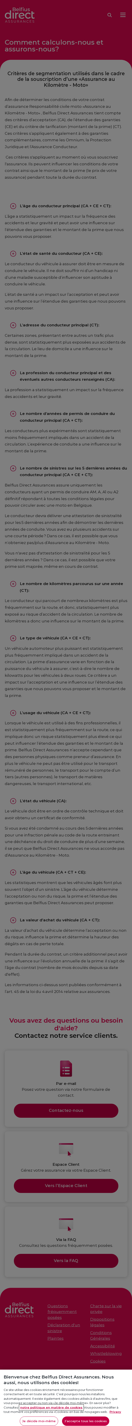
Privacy (115, 1415)
